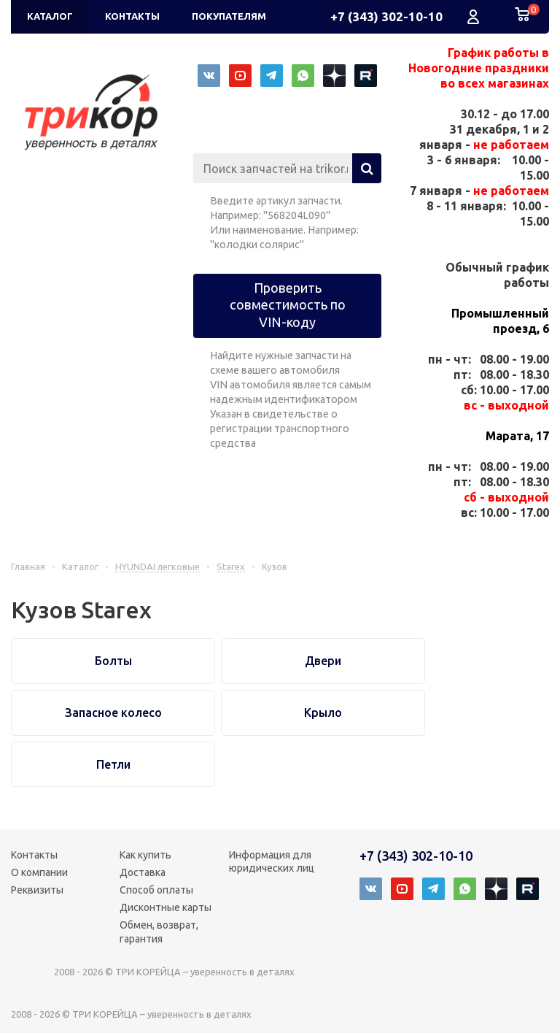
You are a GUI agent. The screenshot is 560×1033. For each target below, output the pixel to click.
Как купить (145, 855)
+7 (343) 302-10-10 (386, 16)
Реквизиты (37, 890)
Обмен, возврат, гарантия (159, 931)
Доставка (143, 872)
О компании (39, 872)
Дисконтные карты (165, 907)
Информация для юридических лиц (271, 861)
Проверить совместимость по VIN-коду (288, 304)
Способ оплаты (156, 890)
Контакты (34, 855)
